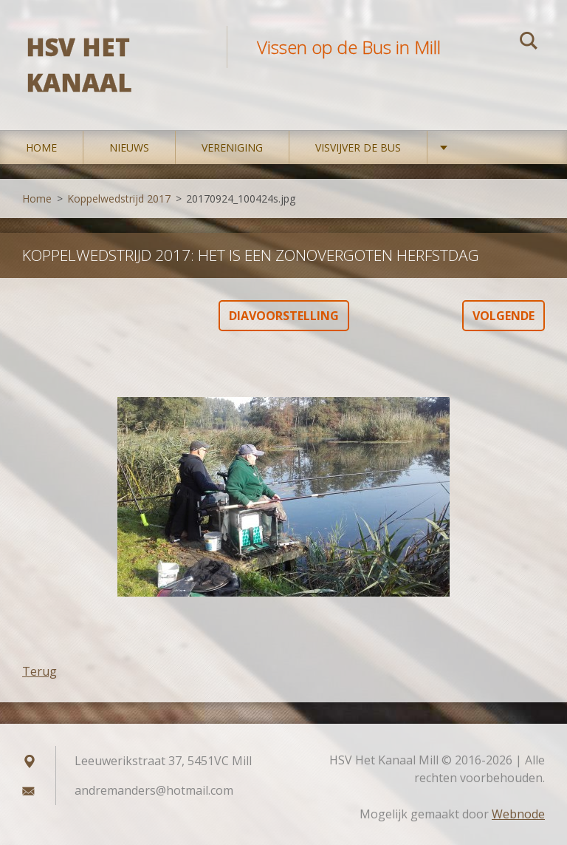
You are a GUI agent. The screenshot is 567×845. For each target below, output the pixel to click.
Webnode (518, 814)
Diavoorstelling (284, 316)
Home (41, 147)
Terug (39, 671)
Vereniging (232, 147)
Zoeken (528, 43)
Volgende (503, 316)
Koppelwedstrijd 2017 (119, 198)
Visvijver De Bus (358, 147)
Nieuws (129, 147)
